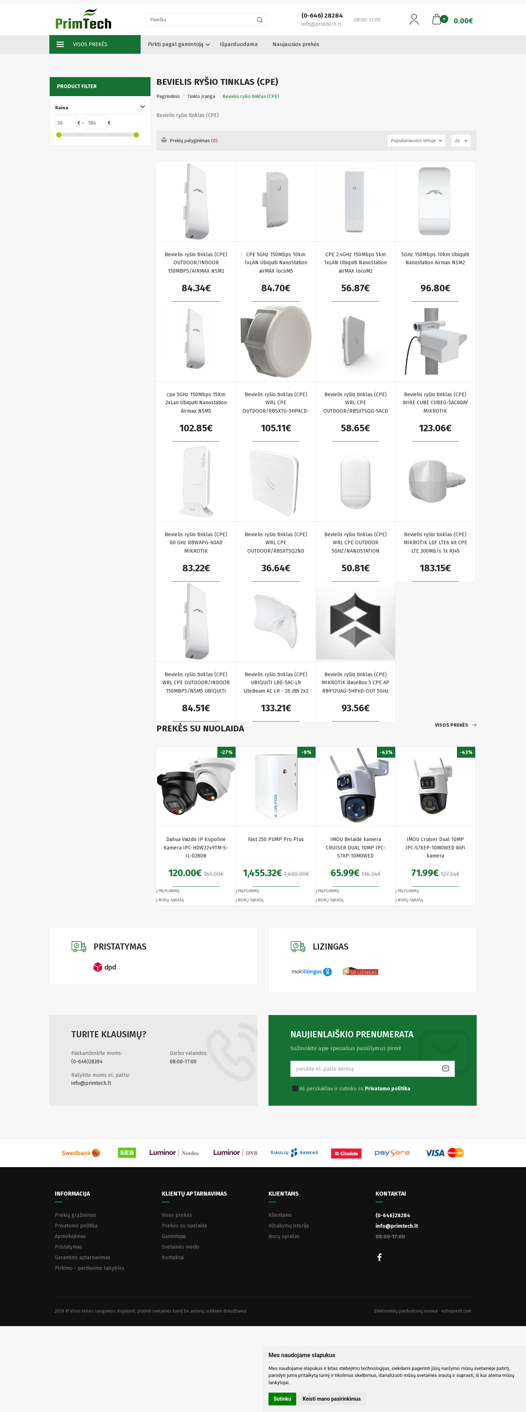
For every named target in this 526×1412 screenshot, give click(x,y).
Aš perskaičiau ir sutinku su (355, 1089)
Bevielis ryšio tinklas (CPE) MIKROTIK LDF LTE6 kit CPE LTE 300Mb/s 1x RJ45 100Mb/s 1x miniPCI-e (435, 543)
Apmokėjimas (70, 1236)
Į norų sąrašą (170, 900)
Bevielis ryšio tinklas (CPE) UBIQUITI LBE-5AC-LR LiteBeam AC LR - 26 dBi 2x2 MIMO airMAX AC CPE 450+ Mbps (276, 683)
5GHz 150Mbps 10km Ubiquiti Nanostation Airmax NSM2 (435, 258)
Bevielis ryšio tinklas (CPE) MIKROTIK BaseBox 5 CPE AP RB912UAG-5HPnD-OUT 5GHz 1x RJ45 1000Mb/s (355, 683)
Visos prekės (82, 44)
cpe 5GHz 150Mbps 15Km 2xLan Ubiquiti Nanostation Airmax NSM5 (196, 402)
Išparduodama (239, 44)
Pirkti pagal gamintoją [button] (175, 44)
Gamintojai (174, 1236)
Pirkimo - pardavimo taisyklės (90, 1268)
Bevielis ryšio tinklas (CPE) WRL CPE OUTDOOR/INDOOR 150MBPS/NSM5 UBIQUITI (196, 682)
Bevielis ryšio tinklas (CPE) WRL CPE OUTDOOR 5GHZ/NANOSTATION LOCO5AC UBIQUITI (355, 543)
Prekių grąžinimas (75, 1215)
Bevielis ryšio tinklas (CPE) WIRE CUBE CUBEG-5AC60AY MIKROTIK (435, 402)
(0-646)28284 (87, 1062)
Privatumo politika (76, 1226)
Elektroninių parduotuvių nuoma (406, 1311)
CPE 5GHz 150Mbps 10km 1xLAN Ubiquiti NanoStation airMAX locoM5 (275, 262)
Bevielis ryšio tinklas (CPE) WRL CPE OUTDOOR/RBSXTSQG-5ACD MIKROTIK (355, 403)
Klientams (283, 1193)
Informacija (72, 1193)
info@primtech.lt (91, 1083)
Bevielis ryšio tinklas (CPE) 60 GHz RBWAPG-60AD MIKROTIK (196, 542)
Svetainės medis (180, 1247)
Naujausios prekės (295, 44)
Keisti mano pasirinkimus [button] (332, 1399)
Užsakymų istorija (288, 1226)
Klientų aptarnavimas (194, 1193)
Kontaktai (173, 1257)
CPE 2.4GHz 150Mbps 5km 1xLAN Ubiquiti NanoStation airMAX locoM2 (355, 262)
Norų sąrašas (284, 1236)
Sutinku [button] (282, 1399)
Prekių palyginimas (190, 140)
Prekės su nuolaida (184, 1226)
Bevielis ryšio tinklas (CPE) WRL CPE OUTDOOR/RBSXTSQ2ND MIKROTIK (276, 543)
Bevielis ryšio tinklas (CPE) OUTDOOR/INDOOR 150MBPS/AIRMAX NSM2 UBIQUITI (196, 263)
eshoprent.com (456, 1311)
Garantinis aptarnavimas (82, 1257)
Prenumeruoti (446, 1068)
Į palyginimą (167, 891)
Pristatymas (68, 1247)
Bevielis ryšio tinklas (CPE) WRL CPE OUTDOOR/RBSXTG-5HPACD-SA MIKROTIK (276, 403)
